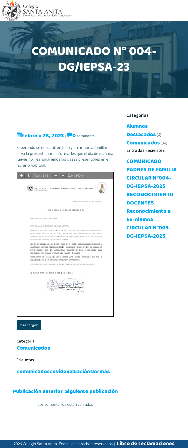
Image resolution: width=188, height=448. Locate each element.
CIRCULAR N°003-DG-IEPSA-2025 (148, 232)
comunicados (33, 372)
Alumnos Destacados (141, 130)
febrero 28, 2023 (40, 136)
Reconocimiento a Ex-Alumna (148, 215)
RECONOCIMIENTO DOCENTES (149, 198)
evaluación (76, 372)
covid (56, 372)
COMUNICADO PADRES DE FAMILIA (151, 165)
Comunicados (33, 348)
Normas (100, 372)
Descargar (29, 325)
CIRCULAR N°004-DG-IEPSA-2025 (148, 182)
